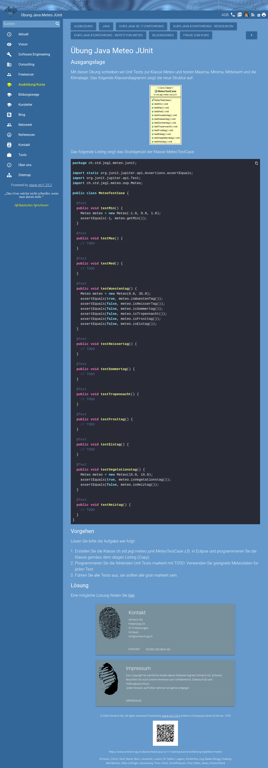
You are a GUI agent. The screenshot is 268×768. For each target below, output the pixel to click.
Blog (16, 115)
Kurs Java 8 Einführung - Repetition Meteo (108, 35)
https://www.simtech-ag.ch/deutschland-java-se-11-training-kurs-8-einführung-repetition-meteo (165, 751)
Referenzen (21, 135)
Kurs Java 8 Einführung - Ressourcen (203, 26)
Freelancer (20, 75)
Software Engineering (28, 54)
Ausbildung (83, 26)
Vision (17, 44)
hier (131, 595)
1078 (228, 715)
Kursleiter (19, 105)
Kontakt (18, 145)
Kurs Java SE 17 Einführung (141, 26)
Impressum (133, 700)
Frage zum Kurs (196, 35)
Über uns (19, 165)
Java (106, 26)
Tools (17, 155)
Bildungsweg (163, 35)
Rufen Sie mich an (158, 649)
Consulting (20, 64)
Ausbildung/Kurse (26, 85)
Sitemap (19, 175)
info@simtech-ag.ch (141, 636)
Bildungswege (23, 95)
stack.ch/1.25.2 (40, 185)
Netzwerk (19, 125)
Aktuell (17, 34)
